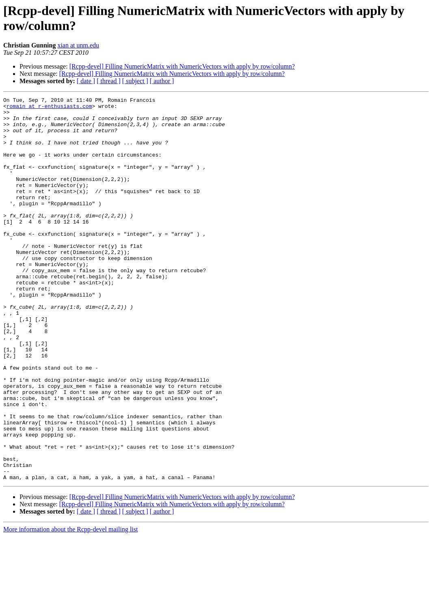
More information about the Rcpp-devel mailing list (70, 605)
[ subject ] (135, 80)
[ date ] (86, 80)
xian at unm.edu (78, 45)
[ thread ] (109, 80)
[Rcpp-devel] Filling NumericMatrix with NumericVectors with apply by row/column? (182, 66)
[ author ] (162, 80)
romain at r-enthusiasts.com (49, 108)
